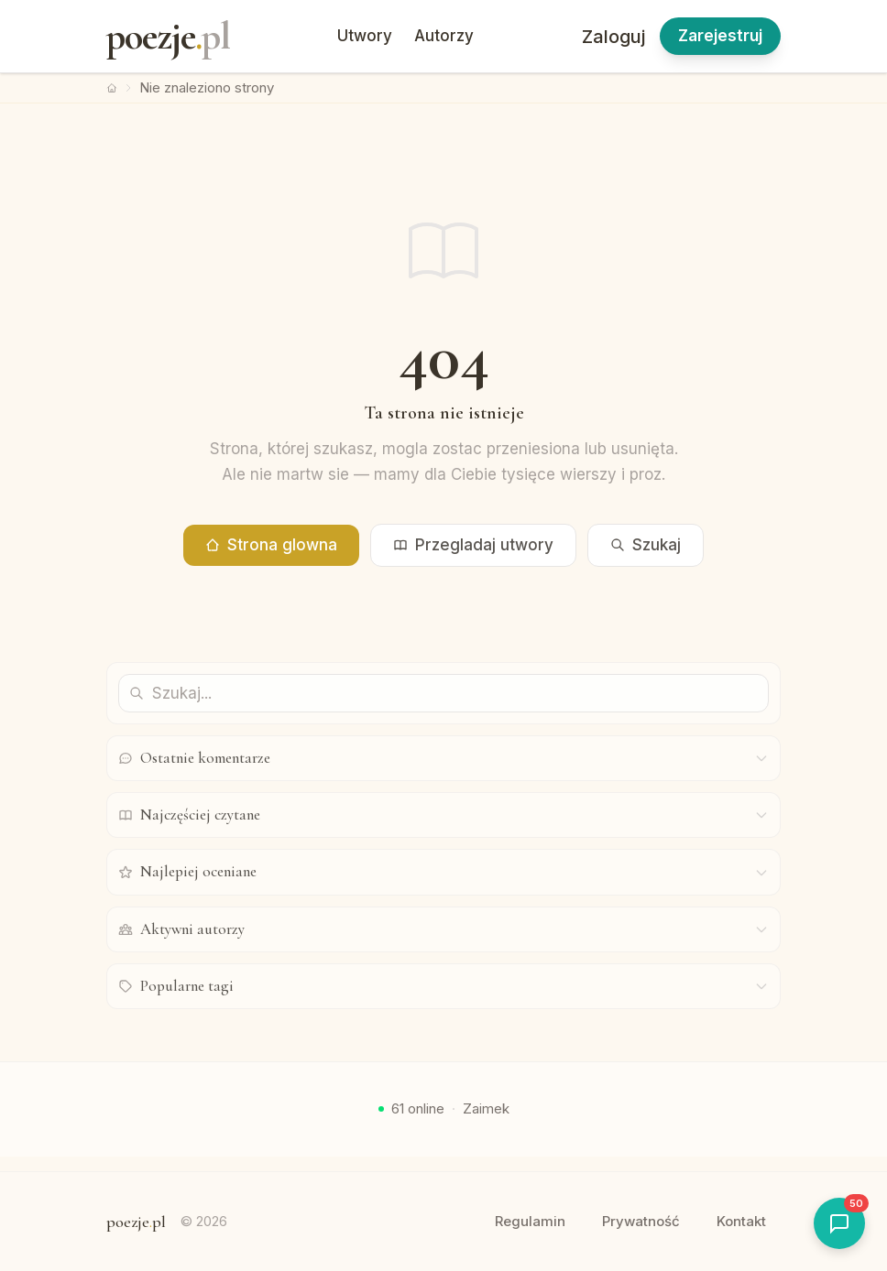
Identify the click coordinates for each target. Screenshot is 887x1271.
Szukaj (645, 545)
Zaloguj (613, 37)
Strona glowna (271, 545)
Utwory (364, 36)
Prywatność (641, 1221)
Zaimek (486, 1108)
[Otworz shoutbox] (839, 1223)
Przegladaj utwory (473, 545)
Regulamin (530, 1221)
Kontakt (741, 1221)
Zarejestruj (720, 36)
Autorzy (444, 36)
